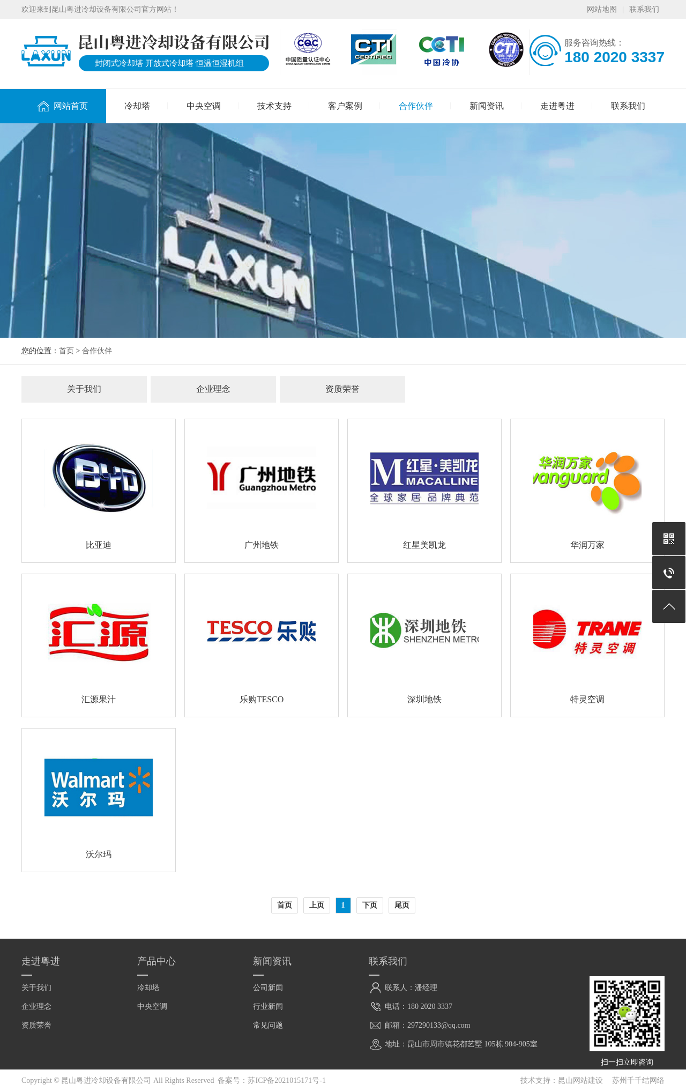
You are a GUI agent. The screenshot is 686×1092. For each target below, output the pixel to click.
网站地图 (602, 9)
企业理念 (213, 388)
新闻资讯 (486, 105)
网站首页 (71, 105)
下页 (369, 905)
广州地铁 (261, 544)
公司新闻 (268, 988)
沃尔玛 (98, 854)
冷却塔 (137, 105)
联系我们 (644, 9)
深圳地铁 (424, 699)
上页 (316, 905)
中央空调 (204, 105)
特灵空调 (587, 699)
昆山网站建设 (580, 1080)
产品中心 (156, 961)
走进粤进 (557, 105)
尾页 (401, 905)
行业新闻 (268, 1006)
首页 (66, 351)
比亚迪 (98, 544)
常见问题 (268, 1025)
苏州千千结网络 (638, 1080)
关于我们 (84, 388)
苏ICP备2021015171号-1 (286, 1080)
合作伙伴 (416, 105)
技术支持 (274, 105)
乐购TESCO (262, 699)
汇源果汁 (98, 699)
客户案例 (345, 105)
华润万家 (587, 544)
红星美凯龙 (424, 544)
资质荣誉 (342, 388)
